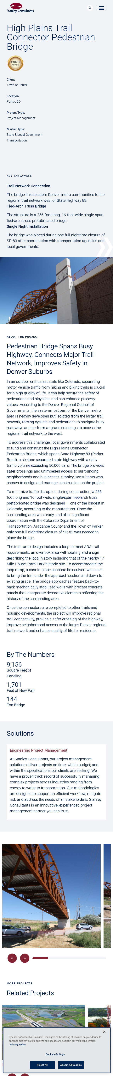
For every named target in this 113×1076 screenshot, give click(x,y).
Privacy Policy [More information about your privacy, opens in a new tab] (18, 1044)
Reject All (42, 1064)
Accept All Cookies (71, 1064)
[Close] (104, 1031)
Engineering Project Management (38, 750)
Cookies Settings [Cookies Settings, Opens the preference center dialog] (55, 1054)
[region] (56, 1050)
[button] (12, 958)
